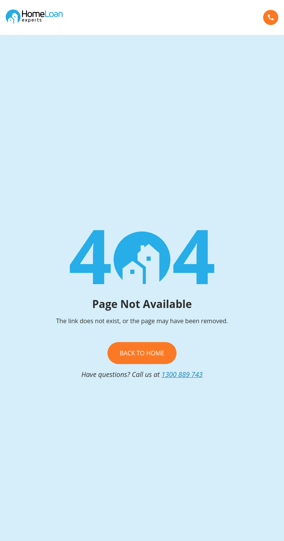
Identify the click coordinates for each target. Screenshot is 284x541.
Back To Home (142, 353)
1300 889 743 (182, 374)
